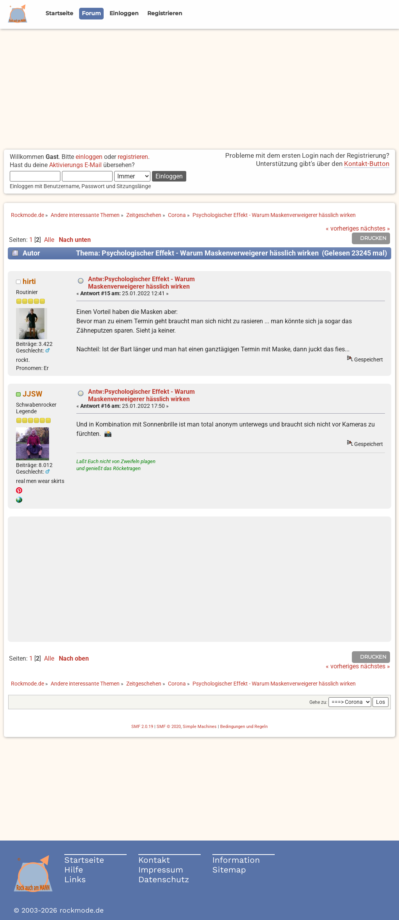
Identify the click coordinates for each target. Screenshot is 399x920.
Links (75, 879)
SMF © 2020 (169, 726)
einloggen (89, 156)
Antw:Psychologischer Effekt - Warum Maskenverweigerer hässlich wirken (141, 282)
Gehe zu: (318, 702)
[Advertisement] (199, 87)
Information (236, 860)
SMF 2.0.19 (142, 726)
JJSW (32, 394)
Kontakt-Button (366, 163)
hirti (29, 281)
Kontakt (154, 860)
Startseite (84, 860)
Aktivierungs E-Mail (75, 165)
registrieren (133, 156)
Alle (49, 239)
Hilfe (73, 869)
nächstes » (375, 228)
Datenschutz (163, 879)
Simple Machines (200, 726)
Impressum (160, 869)
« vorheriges (342, 228)
